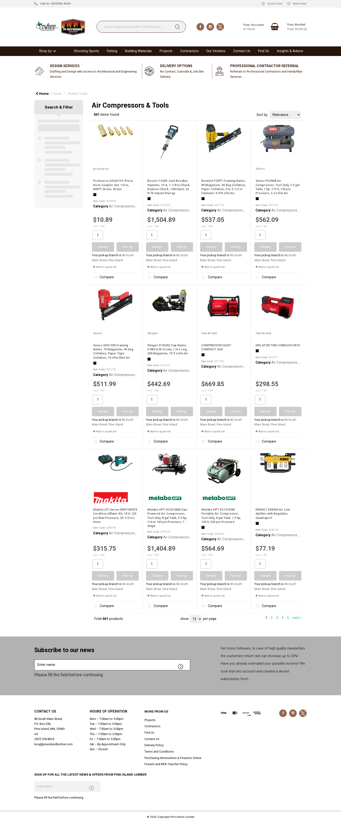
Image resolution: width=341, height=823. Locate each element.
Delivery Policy (154, 745)
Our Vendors (215, 51)
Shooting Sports (86, 51)
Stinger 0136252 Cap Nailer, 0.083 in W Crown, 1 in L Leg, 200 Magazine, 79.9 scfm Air (167, 349)
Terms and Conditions (159, 751)
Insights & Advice (290, 51)
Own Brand (209, 333)
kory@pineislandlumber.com (53, 744)
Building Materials (138, 51)
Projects (166, 51)
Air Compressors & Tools (128, 206)
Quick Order (275, 3)
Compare (103, 277)
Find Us (263, 51)
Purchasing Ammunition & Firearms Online (172, 758)
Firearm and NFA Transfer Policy (166, 764)
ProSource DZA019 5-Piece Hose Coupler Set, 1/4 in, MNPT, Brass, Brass (113, 185)
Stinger (152, 333)
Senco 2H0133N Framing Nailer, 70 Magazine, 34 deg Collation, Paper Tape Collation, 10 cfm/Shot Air (113, 351)
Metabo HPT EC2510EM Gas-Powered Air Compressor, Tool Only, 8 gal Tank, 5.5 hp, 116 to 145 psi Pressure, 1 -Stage (167, 518)
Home (42, 94)
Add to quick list (105, 267)
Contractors (189, 51)
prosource (101, 168)
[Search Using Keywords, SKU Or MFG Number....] (141, 27)
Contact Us (241, 51)
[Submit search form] (177, 26)
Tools (57, 94)
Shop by (45, 51)
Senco (260, 168)
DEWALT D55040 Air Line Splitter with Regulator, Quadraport (273, 514)
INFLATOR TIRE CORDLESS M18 (278, 345)
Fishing (112, 51)
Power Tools (77, 94)
